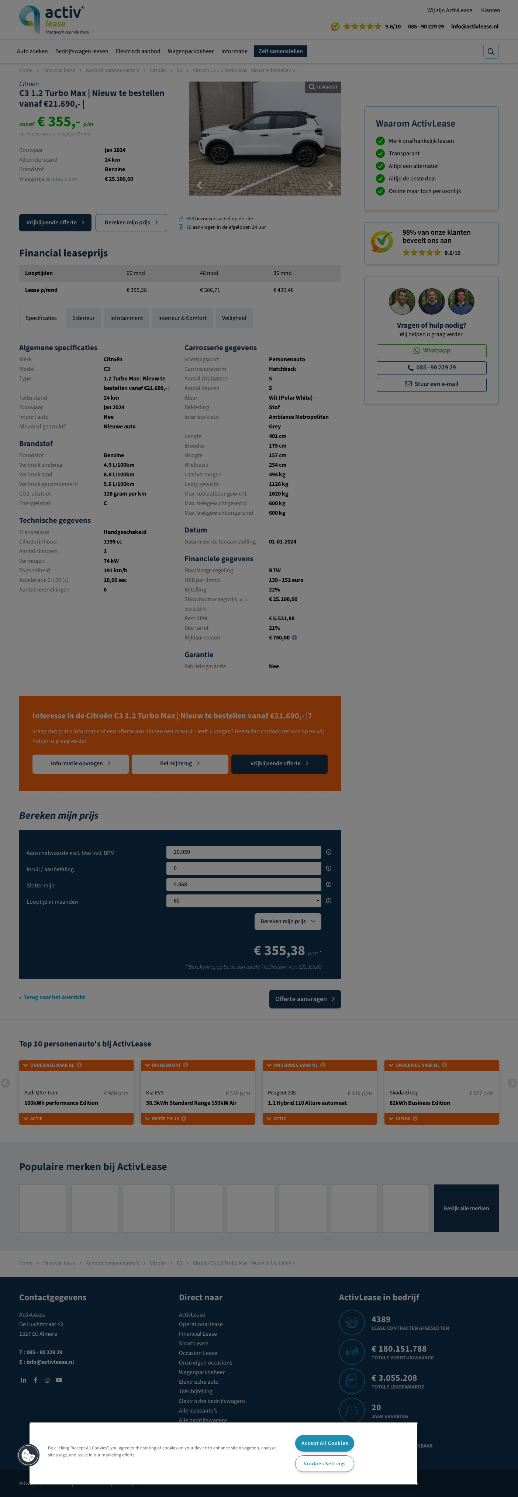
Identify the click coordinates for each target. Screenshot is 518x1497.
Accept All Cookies (324, 1443)
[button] (28, 1455)
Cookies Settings (325, 1463)
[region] (224, 1453)
